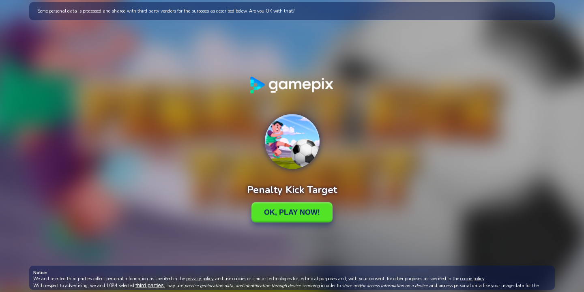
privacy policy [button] (200, 279)
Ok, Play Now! (292, 212)
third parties (149, 285)
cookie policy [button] (472, 279)
